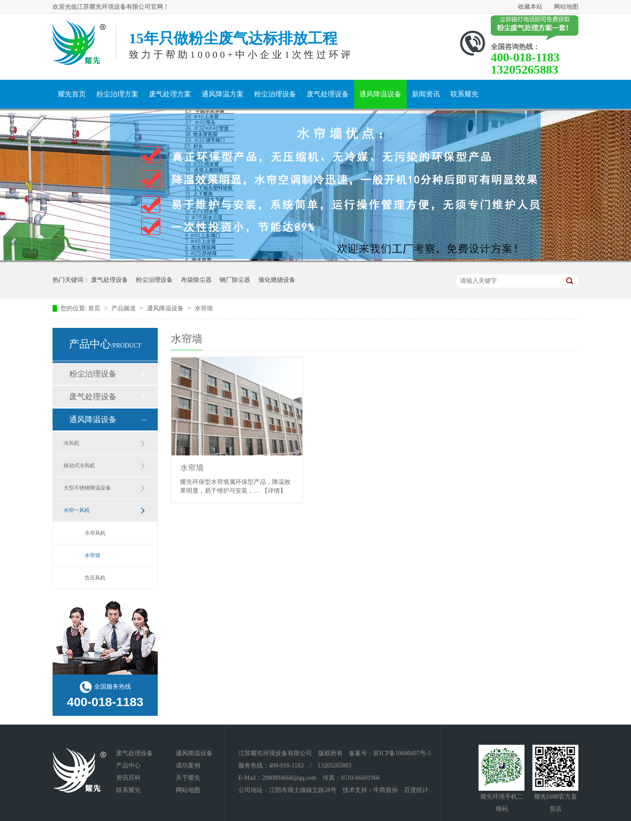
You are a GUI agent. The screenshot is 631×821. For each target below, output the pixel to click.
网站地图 (566, 7)
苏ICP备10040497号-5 (402, 753)
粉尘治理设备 (275, 94)
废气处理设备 (328, 94)
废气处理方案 (170, 94)
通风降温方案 (223, 94)
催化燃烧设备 (277, 280)
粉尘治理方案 (117, 94)
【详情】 (274, 490)
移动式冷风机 (79, 465)
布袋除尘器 (196, 280)
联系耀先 (464, 94)
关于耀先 (188, 778)
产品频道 (124, 308)
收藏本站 (530, 7)
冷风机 (71, 443)
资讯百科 (128, 778)
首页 (95, 308)
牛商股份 (385, 790)
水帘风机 (95, 533)
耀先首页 (72, 94)
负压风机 (95, 578)
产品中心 (128, 765)
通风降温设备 (380, 94)
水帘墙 (204, 308)
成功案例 (188, 765)
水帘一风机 (77, 510)
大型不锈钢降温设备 (87, 488)
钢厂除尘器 (235, 280)
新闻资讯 (426, 94)
